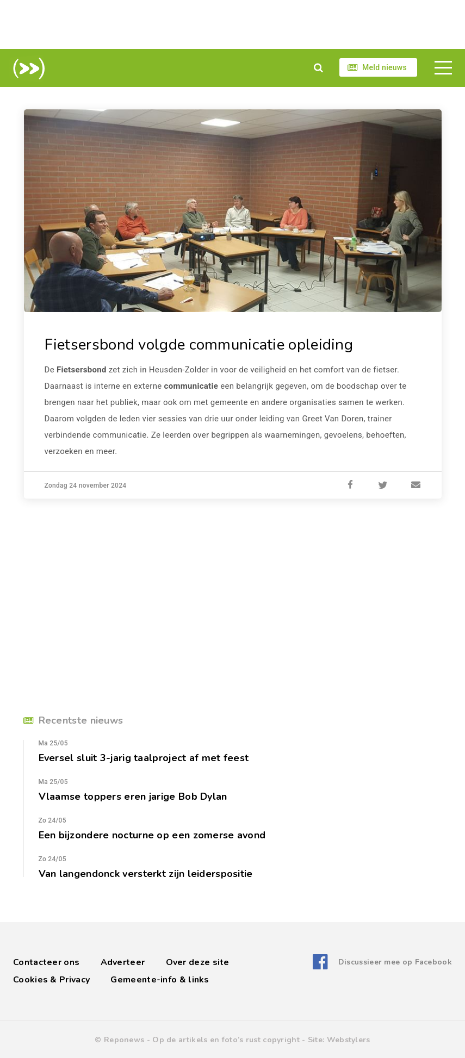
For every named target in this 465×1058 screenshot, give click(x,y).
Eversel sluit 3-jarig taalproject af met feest (144, 757)
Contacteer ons (46, 962)
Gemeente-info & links (159, 979)
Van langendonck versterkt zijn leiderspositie (146, 873)
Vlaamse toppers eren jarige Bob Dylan (133, 795)
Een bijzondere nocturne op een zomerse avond (152, 834)
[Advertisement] (233, 24)
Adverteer (123, 962)
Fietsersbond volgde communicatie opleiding (199, 344)
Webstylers (348, 1039)
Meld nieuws (384, 67)
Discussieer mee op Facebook (395, 962)
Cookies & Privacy (51, 979)
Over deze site (198, 962)
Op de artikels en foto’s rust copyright (226, 1039)
